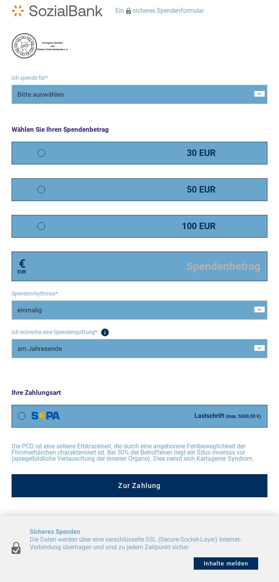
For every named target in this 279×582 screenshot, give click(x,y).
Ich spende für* (30, 78)
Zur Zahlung (139, 485)
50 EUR (201, 189)
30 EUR (201, 153)
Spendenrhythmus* (35, 293)
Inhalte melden (226, 563)
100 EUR (199, 226)
